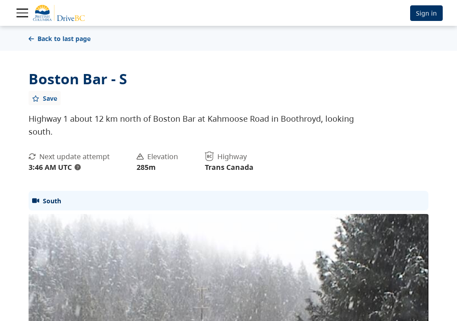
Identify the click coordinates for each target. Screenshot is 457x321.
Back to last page (60, 38)
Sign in (426, 13)
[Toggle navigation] (22, 13)
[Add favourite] (45, 98)
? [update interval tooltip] (78, 167)
